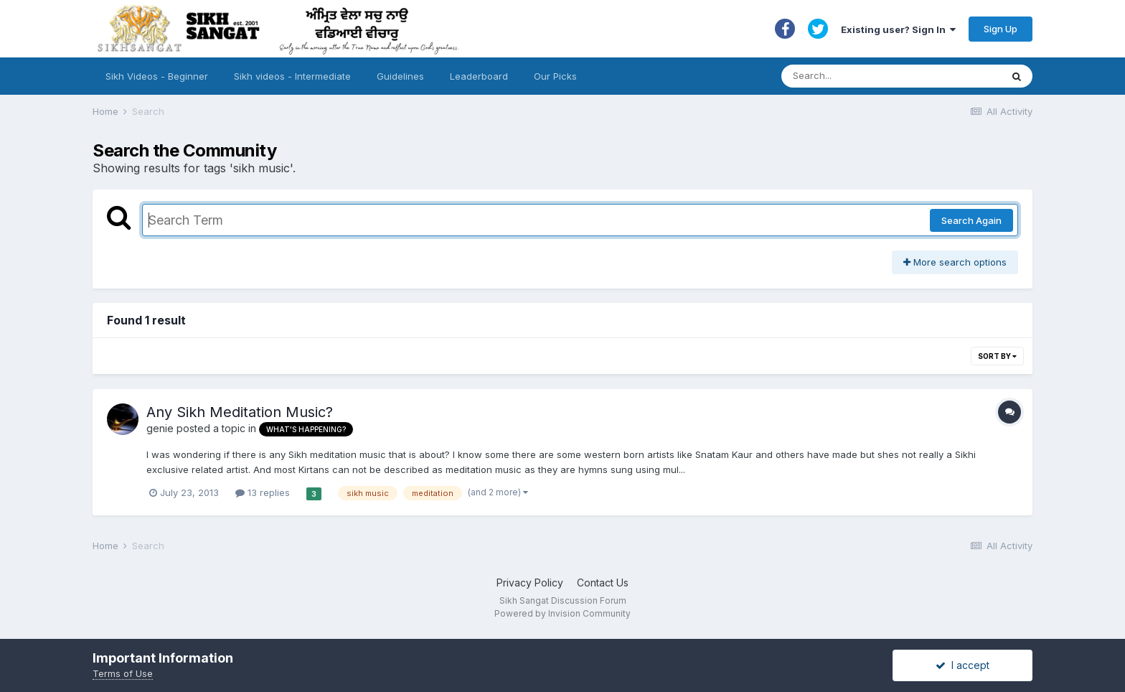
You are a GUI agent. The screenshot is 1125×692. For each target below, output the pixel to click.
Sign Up (1000, 28)
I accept (962, 665)
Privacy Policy (529, 582)
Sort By (997, 356)
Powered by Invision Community (562, 613)
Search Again (971, 220)
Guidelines (400, 76)
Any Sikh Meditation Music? (239, 412)
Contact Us (603, 582)
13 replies (262, 492)
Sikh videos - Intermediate (292, 76)
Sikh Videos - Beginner (156, 76)
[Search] (877, 76)
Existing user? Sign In (898, 29)
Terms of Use (123, 673)
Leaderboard (479, 76)
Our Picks (555, 76)
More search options (955, 262)
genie (160, 428)
